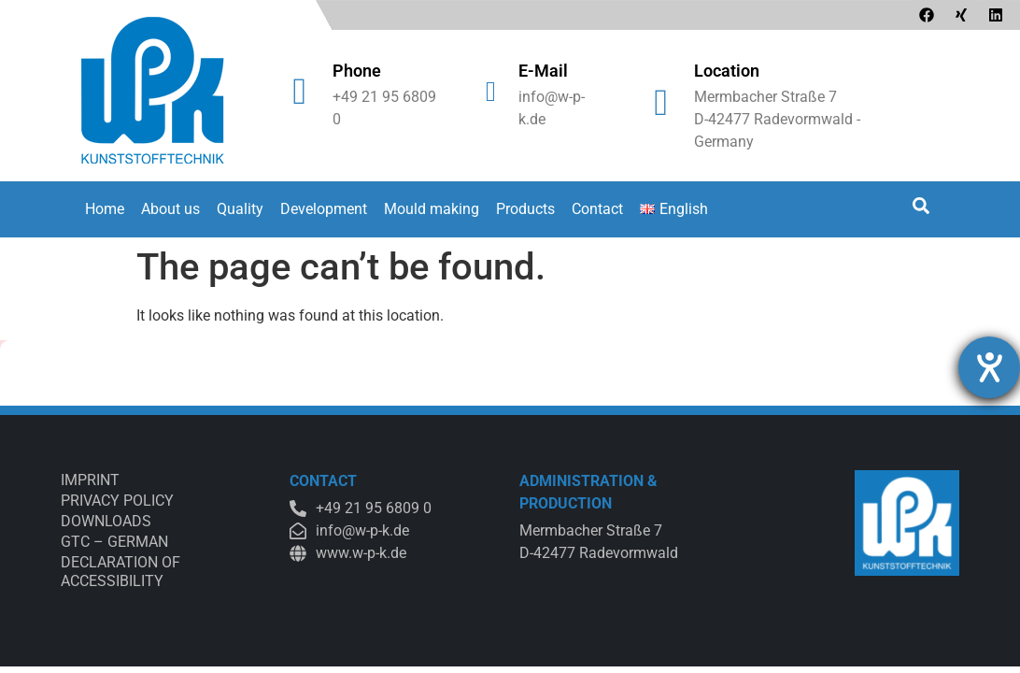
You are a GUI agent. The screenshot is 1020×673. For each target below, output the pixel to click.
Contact (597, 209)
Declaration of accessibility (120, 571)
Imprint (90, 480)
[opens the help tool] (989, 367)
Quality (240, 209)
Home (104, 209)
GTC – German (114, 542)
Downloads (106, 521)
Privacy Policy (117, 500)
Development (323, 209)
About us (170, 209)
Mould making (431, 209)
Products (525, 209)
